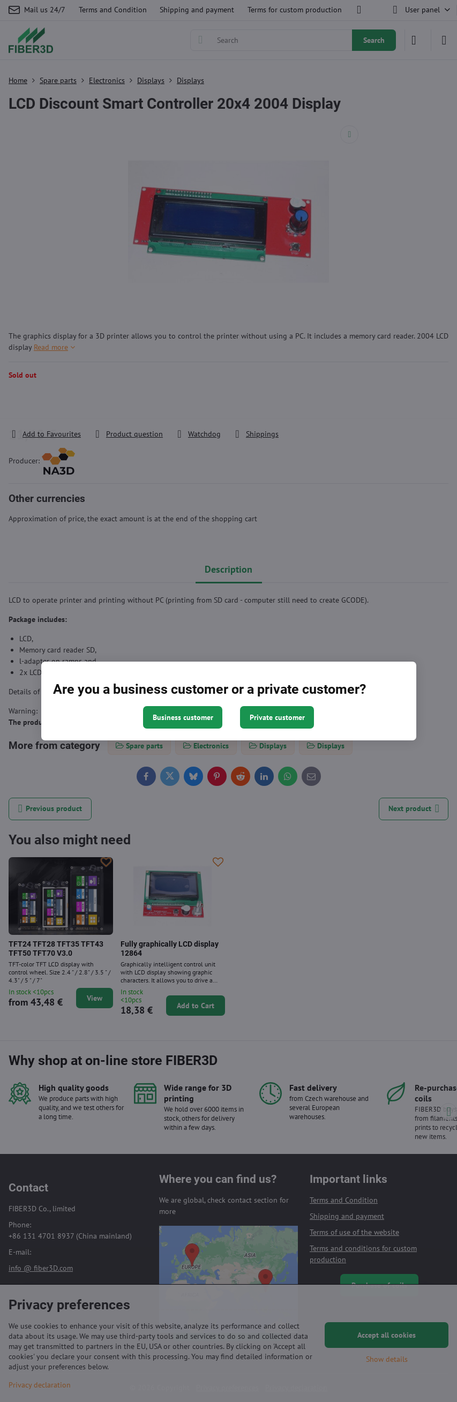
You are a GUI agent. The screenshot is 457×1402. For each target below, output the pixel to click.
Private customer (277, 717)
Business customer (183, 717)
